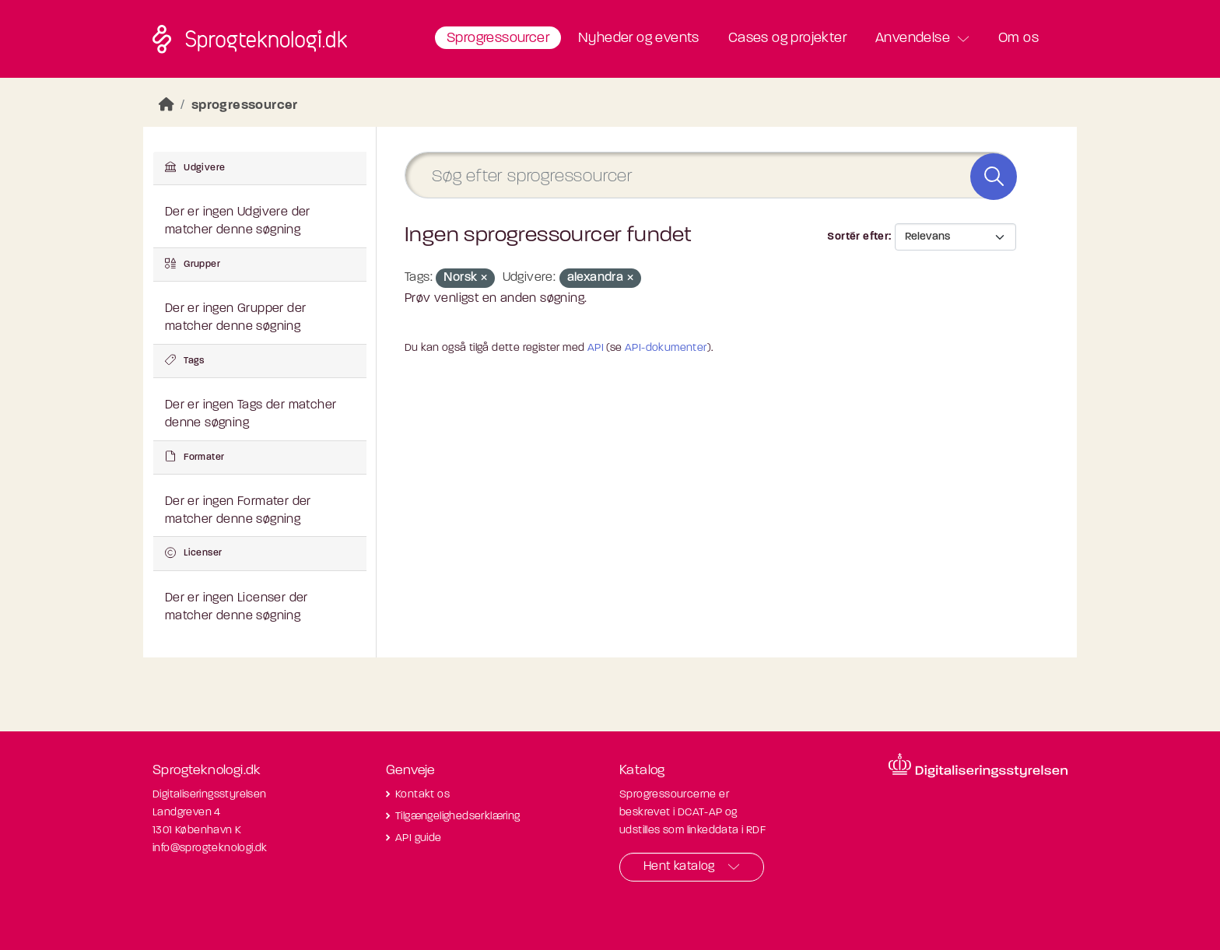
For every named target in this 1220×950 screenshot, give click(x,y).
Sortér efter (858, 237)
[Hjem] (166, 105)
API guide (418, 838)
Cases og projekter (787, 38)
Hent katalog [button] (679, 867)
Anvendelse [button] (912, 38)
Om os (1018, 38)
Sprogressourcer (498, 38)
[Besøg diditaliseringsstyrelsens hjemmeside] (978, 765)
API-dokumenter (666, 348)
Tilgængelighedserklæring (458, 816)
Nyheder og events (638, 38)
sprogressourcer (244, 105)
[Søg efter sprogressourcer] (710, 175)
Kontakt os (422, 795)
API (595, 348)
